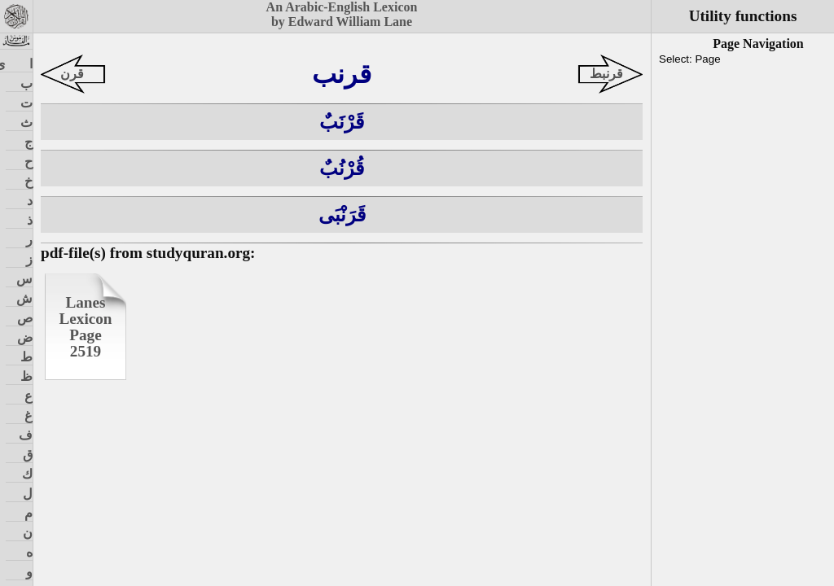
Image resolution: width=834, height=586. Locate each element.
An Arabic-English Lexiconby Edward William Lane (342, 14)
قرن (72, 74)
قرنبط (606, 74)
